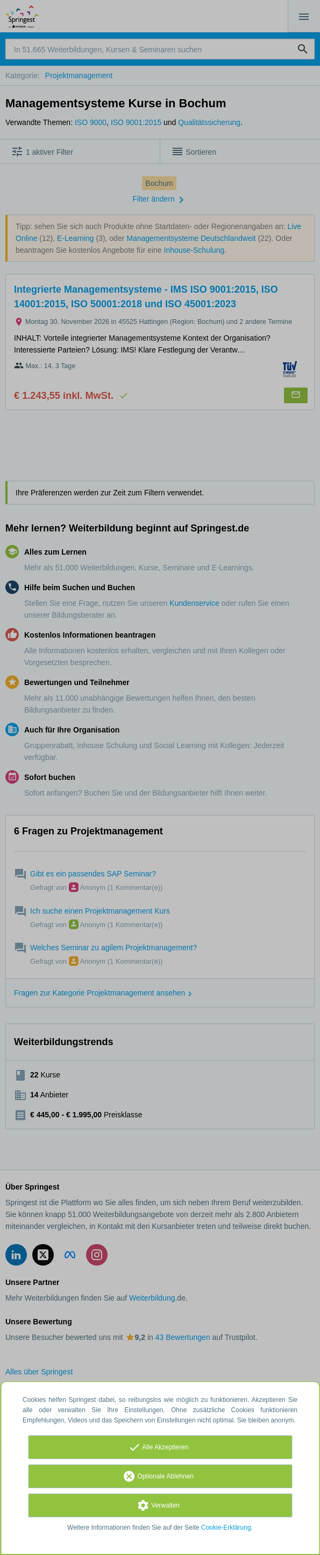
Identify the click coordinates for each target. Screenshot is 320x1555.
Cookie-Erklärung (226, 1527)
